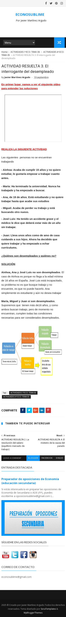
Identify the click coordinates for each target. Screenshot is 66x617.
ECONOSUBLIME (29, 14)
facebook (47, 458)
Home (4, 52)
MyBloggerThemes (33, 612)
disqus (59, 458)
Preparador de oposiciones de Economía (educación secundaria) (30, 481)
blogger (33, 458)
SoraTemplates (48, 608)
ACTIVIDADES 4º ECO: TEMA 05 (16, 397)
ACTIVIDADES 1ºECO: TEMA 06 (25, 52)
